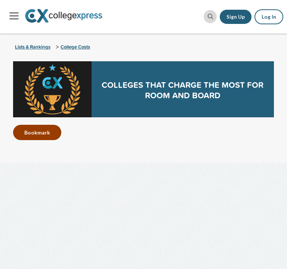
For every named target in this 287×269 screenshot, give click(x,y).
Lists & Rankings (32, 46)
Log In (269, 17)
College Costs (75, 46)
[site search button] (210, 16)
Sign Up (235, 17)
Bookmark (37, 132)
